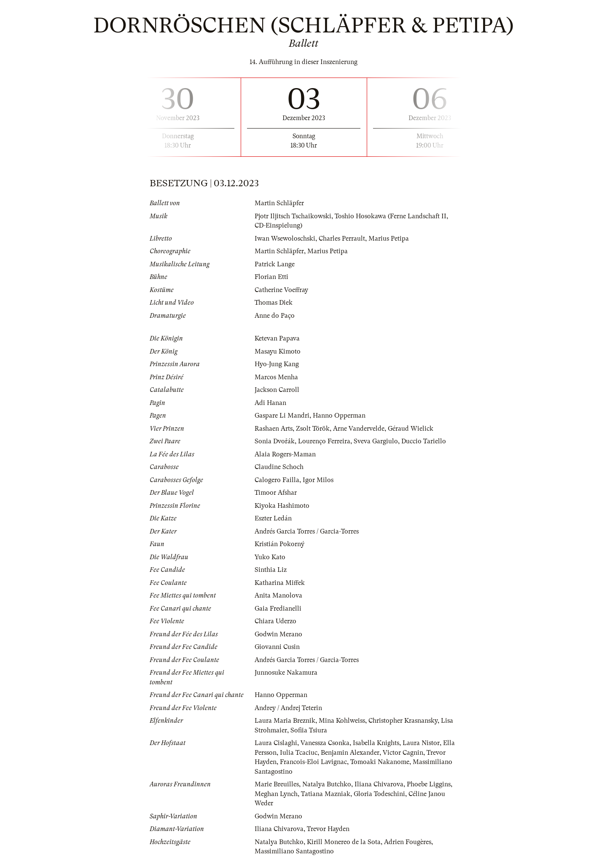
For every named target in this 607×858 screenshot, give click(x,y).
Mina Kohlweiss (342, 720)
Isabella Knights (376, 743)
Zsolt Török (313, 428)
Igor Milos (318, 480)
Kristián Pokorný (279, 544)
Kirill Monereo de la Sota (344, 842)
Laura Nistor (421, 743)
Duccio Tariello (423, 441)
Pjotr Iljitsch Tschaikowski (293, 216)
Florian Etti (271, 277)
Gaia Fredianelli (278, 608)
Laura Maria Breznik (285, 720)
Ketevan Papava (277, 338)
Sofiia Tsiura (308, 730)
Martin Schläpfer (279, 203)
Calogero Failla (277, 480)
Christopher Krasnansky (403, 720)
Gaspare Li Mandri (282, 415)
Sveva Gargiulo (376, 441)
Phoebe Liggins (429, 784)
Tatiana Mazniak (325, 794)
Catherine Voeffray (281, 290)
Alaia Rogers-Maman (285, 454)
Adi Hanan (270, 403)
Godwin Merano (278, 634)
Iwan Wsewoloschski (285, 238)
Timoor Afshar (276, 492)
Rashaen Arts (274, 428)
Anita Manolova (278, 595)
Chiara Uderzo (275, 621)
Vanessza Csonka (325, 743)
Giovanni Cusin (277, 647)
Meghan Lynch (276, 794)
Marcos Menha (276, 377)
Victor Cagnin (403, 752)
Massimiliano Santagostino (294, 851)
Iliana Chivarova (379, 784)
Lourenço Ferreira (324, 441)
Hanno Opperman (339, 415)
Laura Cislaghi (276, 743)
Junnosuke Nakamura (286, 672)
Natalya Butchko (326, 784)
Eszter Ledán (273, 518)
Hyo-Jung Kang (277, 364)
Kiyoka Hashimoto (282, 505)
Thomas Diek (274, 302)
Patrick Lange (275, 264)
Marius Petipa (388, 238)
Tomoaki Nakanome (379, 762)
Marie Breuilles (277, 784)
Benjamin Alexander (350, 752)
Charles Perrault (342, 238)
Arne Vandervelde (358, 428)
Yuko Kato (270, 557)
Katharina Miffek (280, 583)
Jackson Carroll (277, 390)
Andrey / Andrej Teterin (288, 708)
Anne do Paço (275, 315)
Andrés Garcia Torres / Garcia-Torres (307, 531)
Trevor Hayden (328, 829)
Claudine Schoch (279, 467)
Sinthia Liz (271, 570)
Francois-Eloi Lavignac (313, 762)
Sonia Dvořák (275, 441)
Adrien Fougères (407, 842)
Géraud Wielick (410, 428)
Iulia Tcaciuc (298, 752)
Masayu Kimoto (278, 351)
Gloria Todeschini (379, 794)
